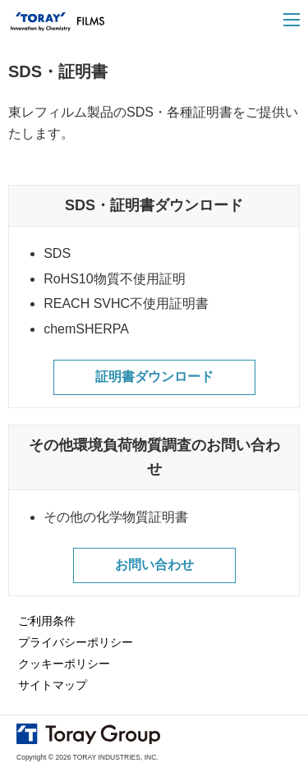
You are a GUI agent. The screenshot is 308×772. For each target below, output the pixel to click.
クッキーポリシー (64, 663)
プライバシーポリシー (75, 642)
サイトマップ (52, 685)
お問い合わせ (154, 565)
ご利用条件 (47, 620)
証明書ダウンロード (154, 377)
